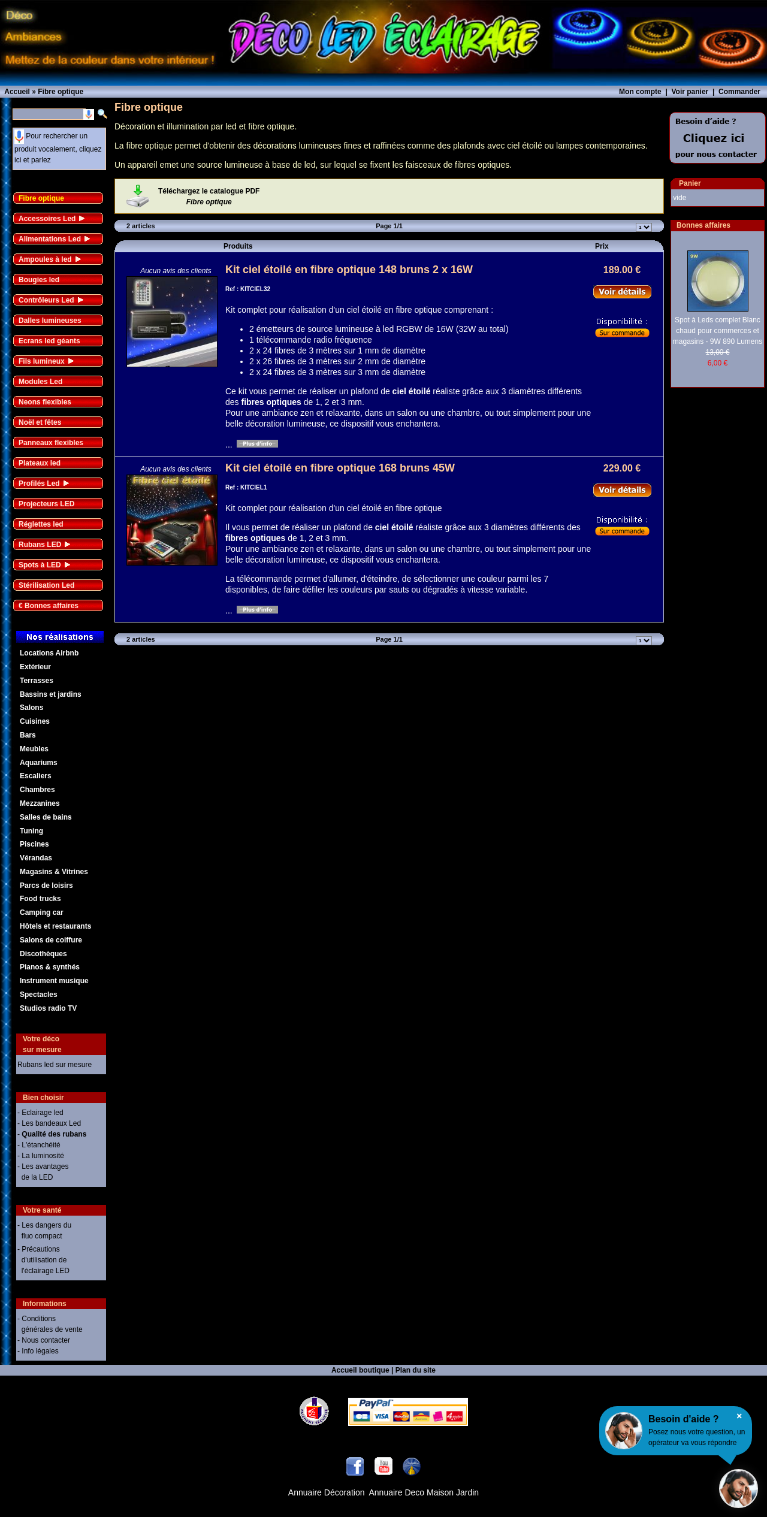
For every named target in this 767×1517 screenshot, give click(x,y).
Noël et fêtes (40, 422)
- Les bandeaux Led (49, 1123)
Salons (31, 707)
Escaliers (36, 776)
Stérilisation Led (46, 585)
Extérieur (35, 667)
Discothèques (43, 954)
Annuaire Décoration (326, 1492)
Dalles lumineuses (50, 320)
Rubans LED (40, 544)
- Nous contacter (43, 1340)
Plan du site (415, 1370)
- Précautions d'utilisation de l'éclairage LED (43, 1260)
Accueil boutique (360, 1370)
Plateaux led (40, 463)
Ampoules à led (45, 259)
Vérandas (36, 858)
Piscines (34, 844)
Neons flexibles (45, 402)
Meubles (34, 749)
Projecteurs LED (46, 504)
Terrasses (36, 680)
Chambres (37, 789)
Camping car (42, 912)
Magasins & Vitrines (54, 872)
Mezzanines (40, 803)
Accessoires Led (47, 218)
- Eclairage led (40, 1112)
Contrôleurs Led (46, 300)
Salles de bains (46, 817)
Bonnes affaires (703, 225)
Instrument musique (54, 981)
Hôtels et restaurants (55, 926)
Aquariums (39, 762)
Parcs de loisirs (46, 885)
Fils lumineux (42, 361)
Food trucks (40, 899)
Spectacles (39, 994)
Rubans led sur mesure (54, 1064)
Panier (690, 183)
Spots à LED (40, 565)
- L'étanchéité (39, 1145)
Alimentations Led (50, 239)
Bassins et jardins (50, 694)
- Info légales (38, 1351)
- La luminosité (40, 1156)
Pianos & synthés (50, 967)
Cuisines (35, 721)
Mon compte (640, 91)
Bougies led (39, 280)
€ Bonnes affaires (48, 606)
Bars (28, 735)
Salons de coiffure (51, 940)
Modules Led (40, 381)
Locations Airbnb (49, 653)
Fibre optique (41, 198)
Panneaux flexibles (51, 443)
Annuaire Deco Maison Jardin (424, 1492)
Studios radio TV (48, 1008)
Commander (739, 91)
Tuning (31, 831)
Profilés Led (39, 483)
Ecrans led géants (49, 341)
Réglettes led (41, 524)
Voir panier (689, 91)
